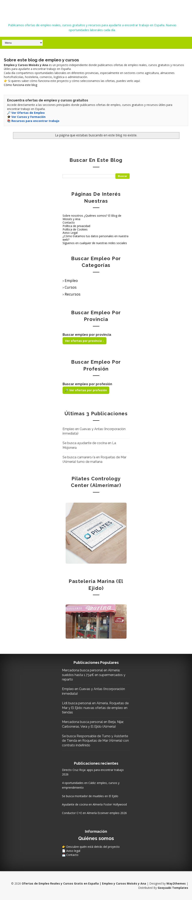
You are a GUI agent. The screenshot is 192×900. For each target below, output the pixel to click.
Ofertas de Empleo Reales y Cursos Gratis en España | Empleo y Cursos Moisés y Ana (92, 8)
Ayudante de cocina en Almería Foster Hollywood (94, 804)
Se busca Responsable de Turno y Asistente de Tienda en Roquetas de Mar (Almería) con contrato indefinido (95, 740)
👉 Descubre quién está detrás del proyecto (91, 847)
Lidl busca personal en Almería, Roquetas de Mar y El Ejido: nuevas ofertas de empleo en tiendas (95, 707)
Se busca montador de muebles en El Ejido (90, 796)
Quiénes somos (96, 838)
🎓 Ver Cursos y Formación (26, 117)
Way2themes (176, 883)
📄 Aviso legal (71, 851)
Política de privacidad (76, 226)
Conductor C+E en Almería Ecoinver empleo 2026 (94, 813)
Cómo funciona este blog (20, 85)
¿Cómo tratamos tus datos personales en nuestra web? (95, 237)
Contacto (69, 222)
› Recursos (71, 294)
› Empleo (70, 280)
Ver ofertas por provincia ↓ (84, 341)
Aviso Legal (70, 233)
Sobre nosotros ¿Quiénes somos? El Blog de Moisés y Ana (92, 217)
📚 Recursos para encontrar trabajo (33, 121)
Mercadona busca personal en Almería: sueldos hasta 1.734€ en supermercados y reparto (93, 674)
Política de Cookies (75, 229)
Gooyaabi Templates (173, 888)
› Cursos (70, 287)
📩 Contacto (70, 855)
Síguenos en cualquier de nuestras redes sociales (95, 243)
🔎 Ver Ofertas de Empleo (26, 113)
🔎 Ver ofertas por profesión (86, 390)
